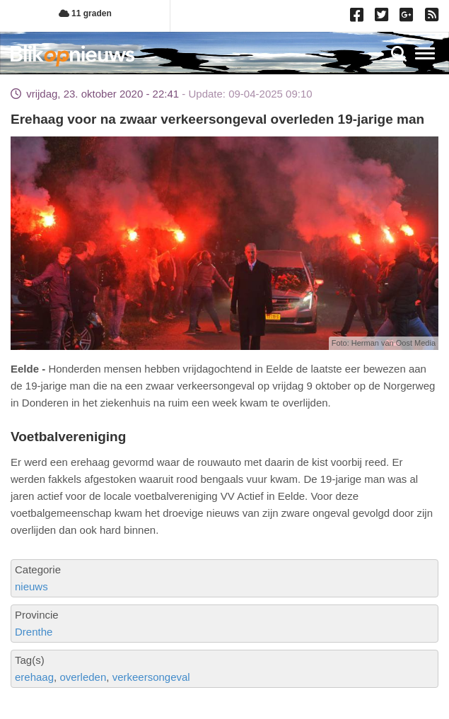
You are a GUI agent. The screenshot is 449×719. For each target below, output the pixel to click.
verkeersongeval (151, 677)
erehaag (34, 677)
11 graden (85, 13)
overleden (82, 677)
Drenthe (33, 632)
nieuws (31, 586)
